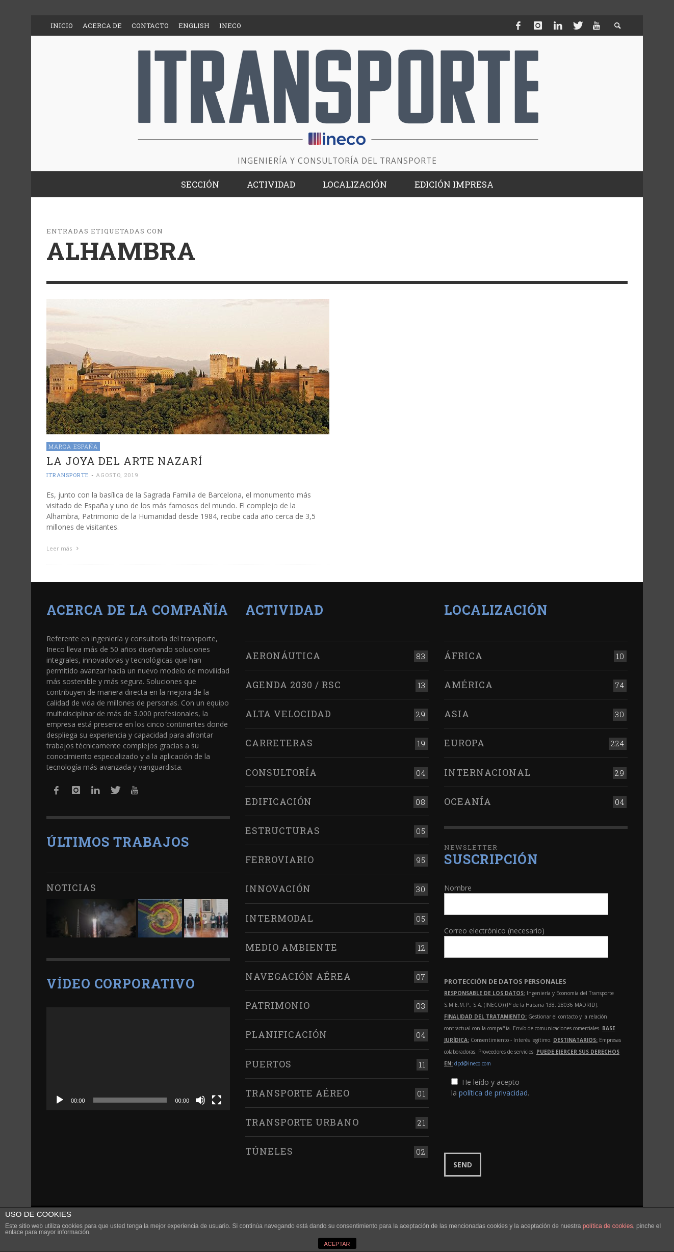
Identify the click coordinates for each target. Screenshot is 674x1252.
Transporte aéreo (297, 1093)
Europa (464, 743)
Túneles (269, 1151)
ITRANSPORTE (67, 475)
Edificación (278, 801)
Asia (457, 714)
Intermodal (279, 918)
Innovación (278, 888)
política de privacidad (493, 1093)
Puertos (268, 1064)
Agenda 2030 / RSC (293, 685)
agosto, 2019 (117, 475)
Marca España (73, 446)
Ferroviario (279, 859)
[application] (138, 1059)
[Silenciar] (200, 1100)
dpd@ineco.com (472, 1063)
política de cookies (608, 1226)
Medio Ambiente (291, 947)
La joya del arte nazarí (124, 461)
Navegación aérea (298, 976)
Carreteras (279, 743)
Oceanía (467, 801)
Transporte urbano (302, 1122)
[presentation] (521, 1125)
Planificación (286, 1034)
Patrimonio (277, 1005)
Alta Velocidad (288, 714)
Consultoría (281, 772)
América (468, 685)
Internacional (487, 772)
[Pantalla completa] (217, 1100)
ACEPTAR (337, 1244)
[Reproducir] (60, 1100)
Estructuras (282, 830)
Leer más (63, 548)
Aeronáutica (283, 655)
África (463, 655)
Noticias (71, 887)
